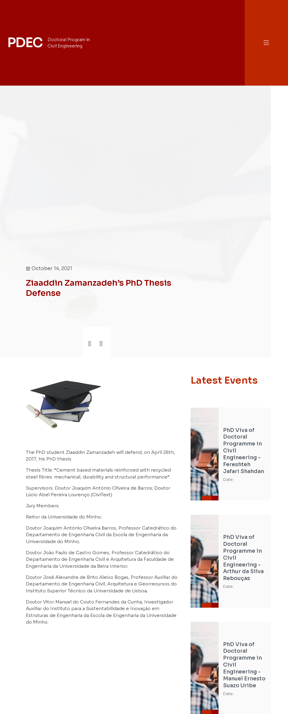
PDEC (24, 42)
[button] (266, 43)
